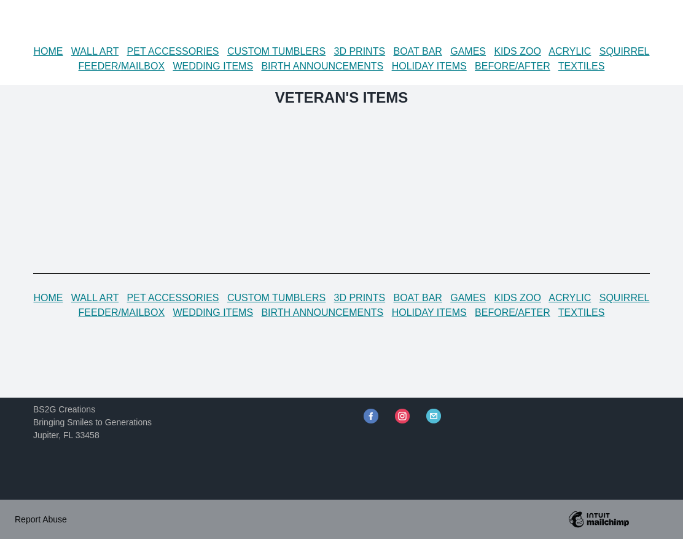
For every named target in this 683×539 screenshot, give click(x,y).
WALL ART (95, 51)
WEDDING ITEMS (213, 66)
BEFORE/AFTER (512, 66)
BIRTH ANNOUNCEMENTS (322, 66)
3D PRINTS (360, 51)
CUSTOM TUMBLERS (276, 51)
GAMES (468, 51)
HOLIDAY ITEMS (429, 66)
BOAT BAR (417, 51)
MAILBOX (143, 66)
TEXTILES (581, 66)
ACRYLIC (569, 51)
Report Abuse (41, 519)
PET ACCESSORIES (173, 51)
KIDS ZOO (517, 51)
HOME (48, 51)
